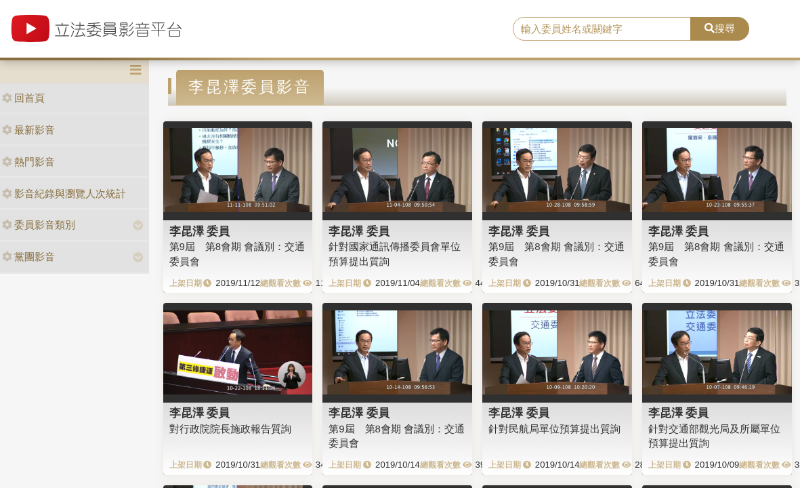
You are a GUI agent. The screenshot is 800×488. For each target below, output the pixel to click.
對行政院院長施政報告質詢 (230, 428)
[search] (602, 29)
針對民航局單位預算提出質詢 (554, 428)
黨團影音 (28, 256)
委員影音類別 (38, 224)
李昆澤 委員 (199, 231)
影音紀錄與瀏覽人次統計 (64, 193)
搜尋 (719, 28)
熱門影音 (28, 161)
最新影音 (28, 130)
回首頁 (23, 98)
